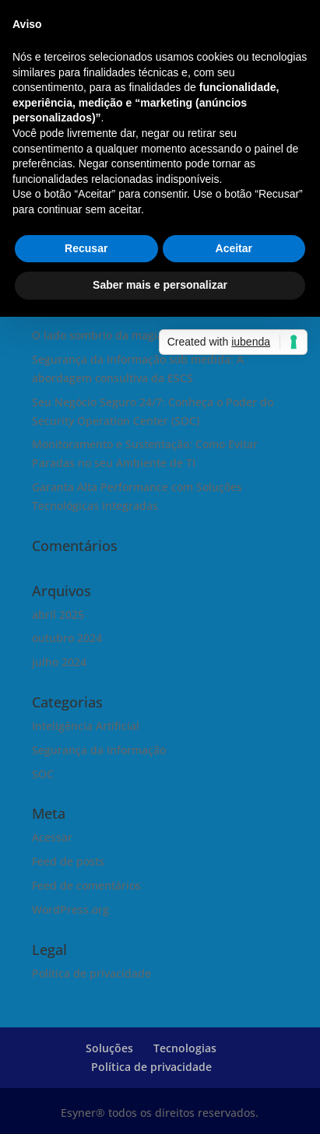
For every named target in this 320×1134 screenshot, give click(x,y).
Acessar (52, 837)
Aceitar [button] (234, 248)
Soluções (109, 1048)
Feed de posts (68, 861)
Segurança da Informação (99, 750)
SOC (43, 774)
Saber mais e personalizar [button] (160, 285)
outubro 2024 (67, 637)
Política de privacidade (91, 973)
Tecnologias (184, 1048)
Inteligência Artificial (85, 725)
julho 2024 (59, 662)
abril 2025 (58, 614)
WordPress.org (70, 909)
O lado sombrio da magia (98, 335)
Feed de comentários (86, 885)
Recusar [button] (86, 248)
